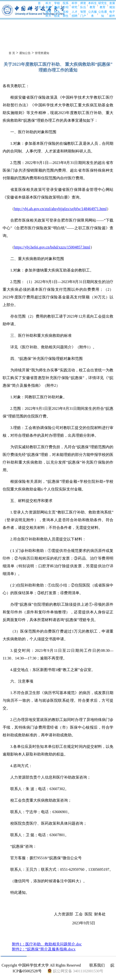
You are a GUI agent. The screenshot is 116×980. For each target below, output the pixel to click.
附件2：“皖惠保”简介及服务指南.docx (43, 949)
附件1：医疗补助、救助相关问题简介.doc (47, 944)
